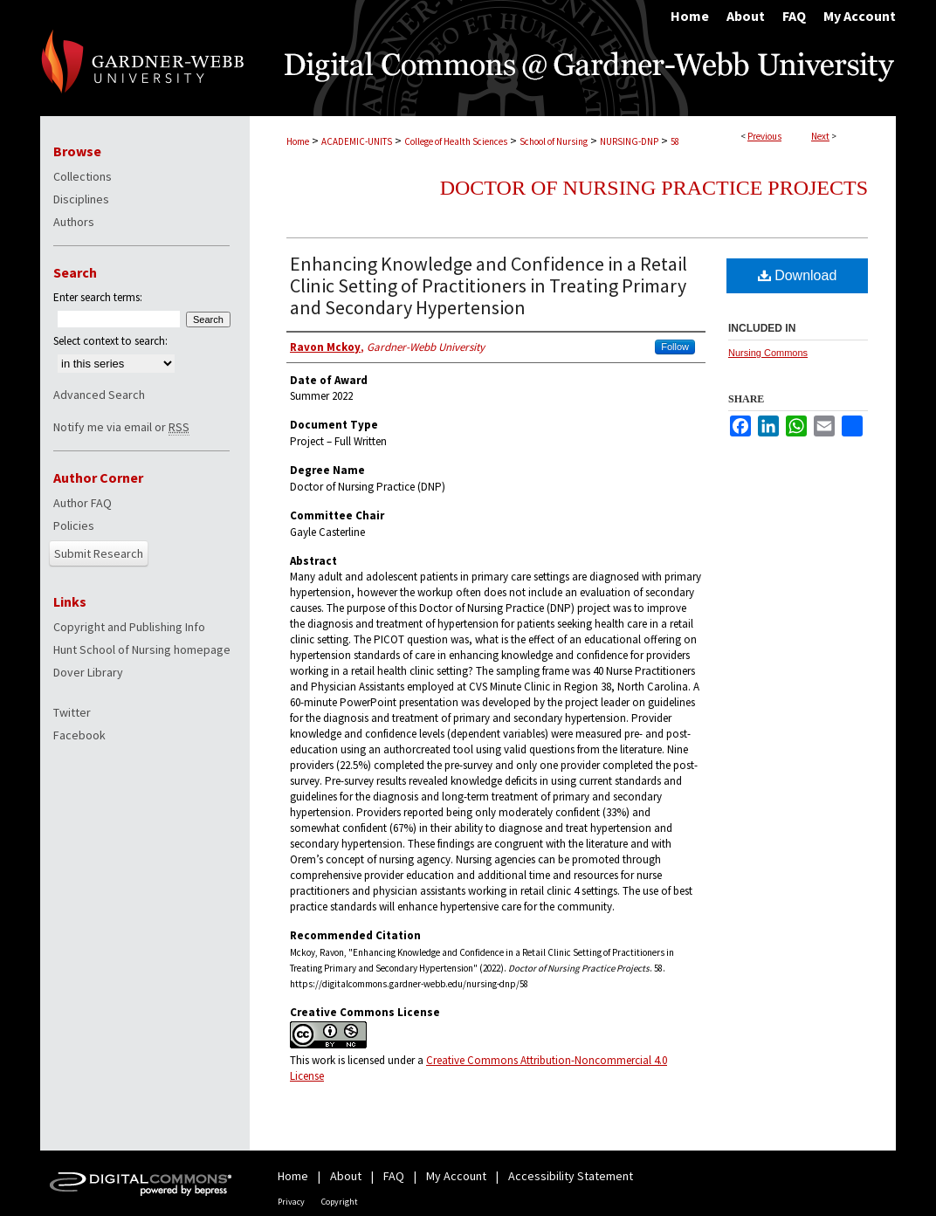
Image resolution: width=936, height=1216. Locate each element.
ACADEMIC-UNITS (356, 141)
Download (797, 275)
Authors (73, 222)
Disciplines (81, 199)
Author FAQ (82, 503)
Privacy (291, 1201)
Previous (764, 136)
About (345, 1176)
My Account (456, 1176)
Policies (73, 525)
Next (820, 136)
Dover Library (88, 672)
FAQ (393, 1176)
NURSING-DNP (629, 141)
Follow (675, 346)
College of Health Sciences (455, 141)
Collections (82, 176)
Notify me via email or (121, 427)
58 (675, 141)
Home (297, 141)
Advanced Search (99, 394)
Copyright (339, 1201)
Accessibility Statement (570, 1176)
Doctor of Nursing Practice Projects (654, 187)
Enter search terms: (97, 297)
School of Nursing (554, 141)
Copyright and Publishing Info (129, 627)
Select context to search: (110, 340)
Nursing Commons (768, 352)
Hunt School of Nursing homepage (142, 649)
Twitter (72, 712)
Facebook (79, 735)
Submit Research (98, 553)
